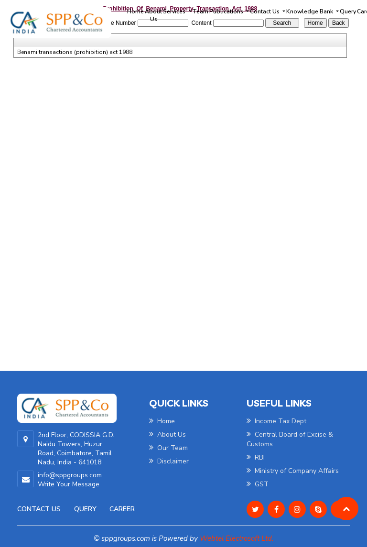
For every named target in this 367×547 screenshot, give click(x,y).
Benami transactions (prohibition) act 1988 (74, 52)
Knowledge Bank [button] (310, 11)
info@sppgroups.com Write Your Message (70, 480)
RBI (256, 457)
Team (200, 11)
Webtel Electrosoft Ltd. (236, 538)
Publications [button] (227, 11)
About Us (153, 15)
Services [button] (175, 11)
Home (135, 11)
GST (258, 484)
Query (348, 11)
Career (122, 509)
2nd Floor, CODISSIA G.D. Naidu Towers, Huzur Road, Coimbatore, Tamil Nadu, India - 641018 (76, 448)
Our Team (168, 447)
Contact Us (39, 509)
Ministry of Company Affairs (293, 470)
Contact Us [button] (265, 11)
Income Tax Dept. (277, 421)
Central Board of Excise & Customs (290, 439)
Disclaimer (169, 461)
